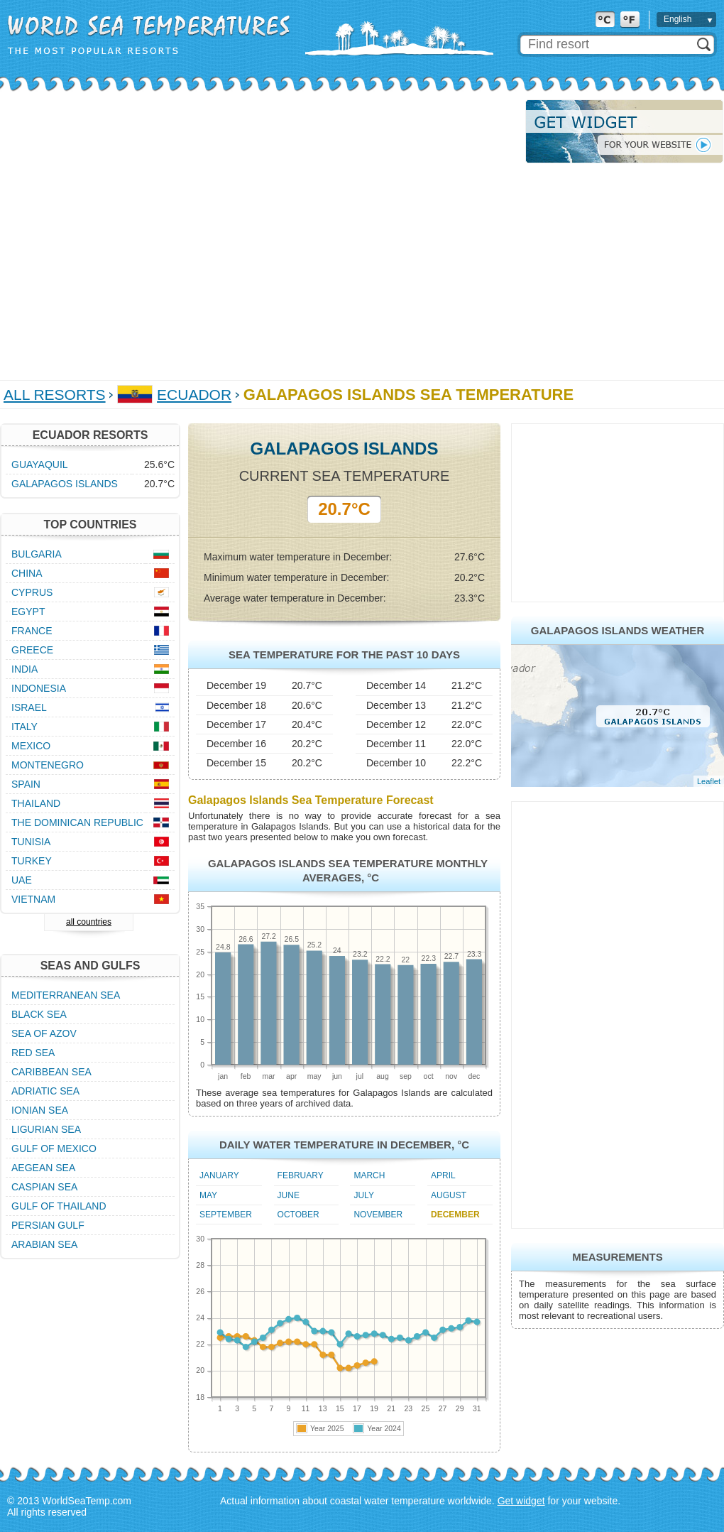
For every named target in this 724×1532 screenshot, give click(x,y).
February (301, 1175)
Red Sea (33, 1052)
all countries (88, 922)
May (208, 1195)
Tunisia (30, 841)
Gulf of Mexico (54, 1148)
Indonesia (38, 688)
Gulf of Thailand (58, 1206)
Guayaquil (39, 464)
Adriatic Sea (45, 1091)
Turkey (31, 860)
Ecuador (194, 394)
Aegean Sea (43, 1167)
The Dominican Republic (77, 822)
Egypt (28, 611)
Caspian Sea (44, 1187)
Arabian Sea (44, 1244)
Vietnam (33, 899)
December (455, 1214)
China (27, 573)
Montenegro (47, 765)
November (377, 1214)
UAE (21, 880)
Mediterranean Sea (65, 995)
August (448, 1195)
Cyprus (32, 592)
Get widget (521, 1500)
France (32, 630)
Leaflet (708, 781)
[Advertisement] (133, 232)
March (369, 1175)
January (219, 1175)
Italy (24, 726)
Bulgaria (36, 554)
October (298, 1214)
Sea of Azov (44, 1033)
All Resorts (55, 394)
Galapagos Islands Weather (617, 630)
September (225, 1214)
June (289, 1195)
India (24, 669)
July (363, 1195)
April (443, 1175)
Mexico (30, 745)
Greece (32, 650)
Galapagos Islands (64, 483)
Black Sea (39, 1014)
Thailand (35, 803)
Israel (29, 707)
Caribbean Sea (51, 1071)
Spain (25, 784)
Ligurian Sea (46, 1129)
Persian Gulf (47, 1225)
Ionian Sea (39, 1110)
